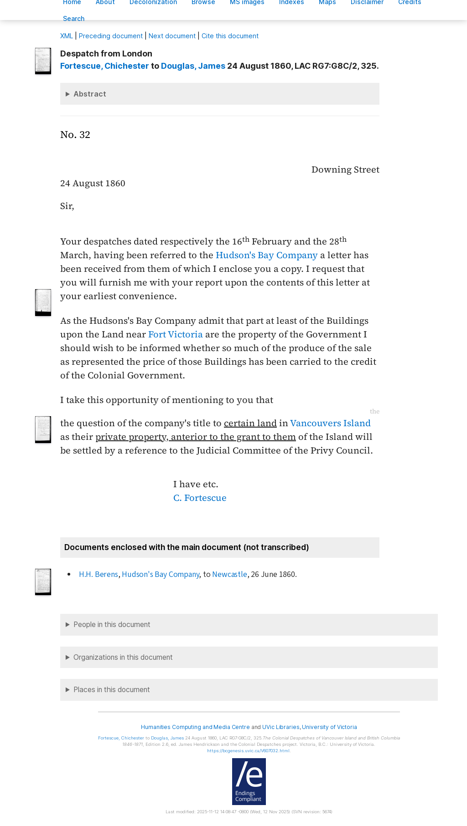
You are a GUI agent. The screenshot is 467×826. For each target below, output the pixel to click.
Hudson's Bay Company (267, 255)
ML (66, 36)
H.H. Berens (98, 574)
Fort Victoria (175, 334)
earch (74, 18)
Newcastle (229, 574)
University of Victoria (329, 727)
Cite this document (230, 36)
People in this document (111, 624)
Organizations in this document (123, 657)
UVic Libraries (280, 727)
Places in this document (111, 689)
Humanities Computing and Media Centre (195, 727)
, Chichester (104, 66)
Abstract (89, 93)
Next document (172, 36)
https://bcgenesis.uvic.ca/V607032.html (248, 750)
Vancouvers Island (330, 423)
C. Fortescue (200, 497)
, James (193, 66)
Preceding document (111, 36)
